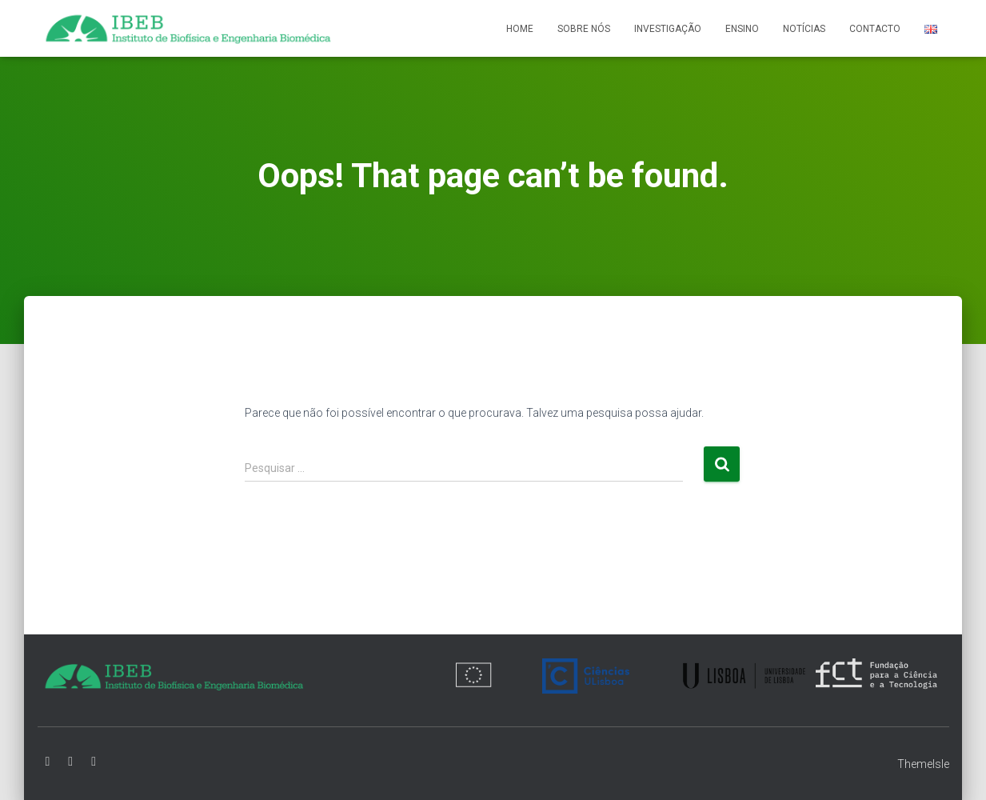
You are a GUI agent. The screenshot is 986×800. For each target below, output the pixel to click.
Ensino (742, 28)
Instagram (93, 761)
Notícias (804, 28)
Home (519, 28)
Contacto (874, 28)
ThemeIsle (923, 764)
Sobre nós (583, 28)
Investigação (667, 28)
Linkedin (70, 761)
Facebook (48, 761)
